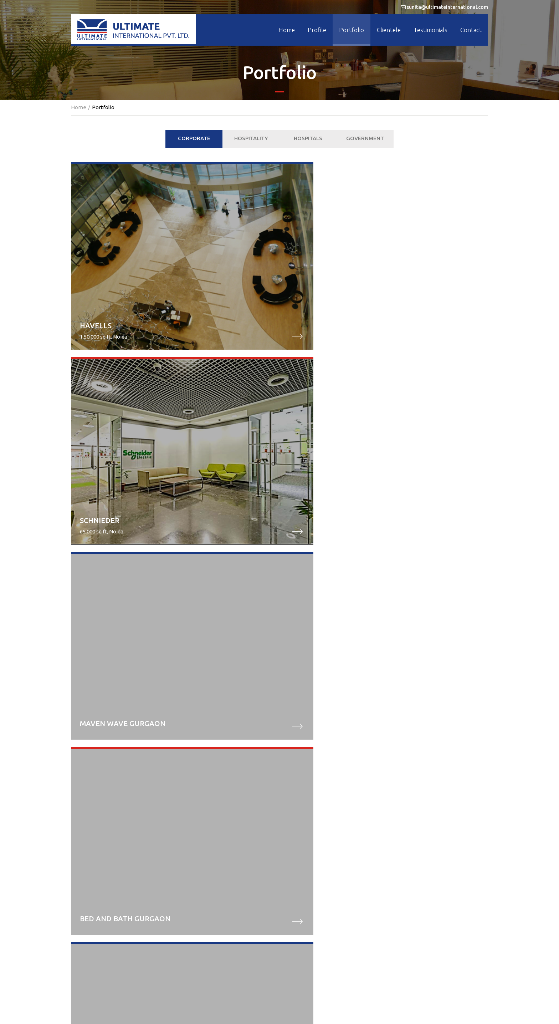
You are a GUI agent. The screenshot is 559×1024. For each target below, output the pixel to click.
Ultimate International (264, 1006)
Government (365, 138)
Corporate (194, 138)
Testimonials (430, 29)
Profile (317, 29)
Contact (471, 29)
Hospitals (308, 138)
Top (279, 958)
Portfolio (351, 29)
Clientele (389, 29)
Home (286, 29)
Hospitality (251, 138)
